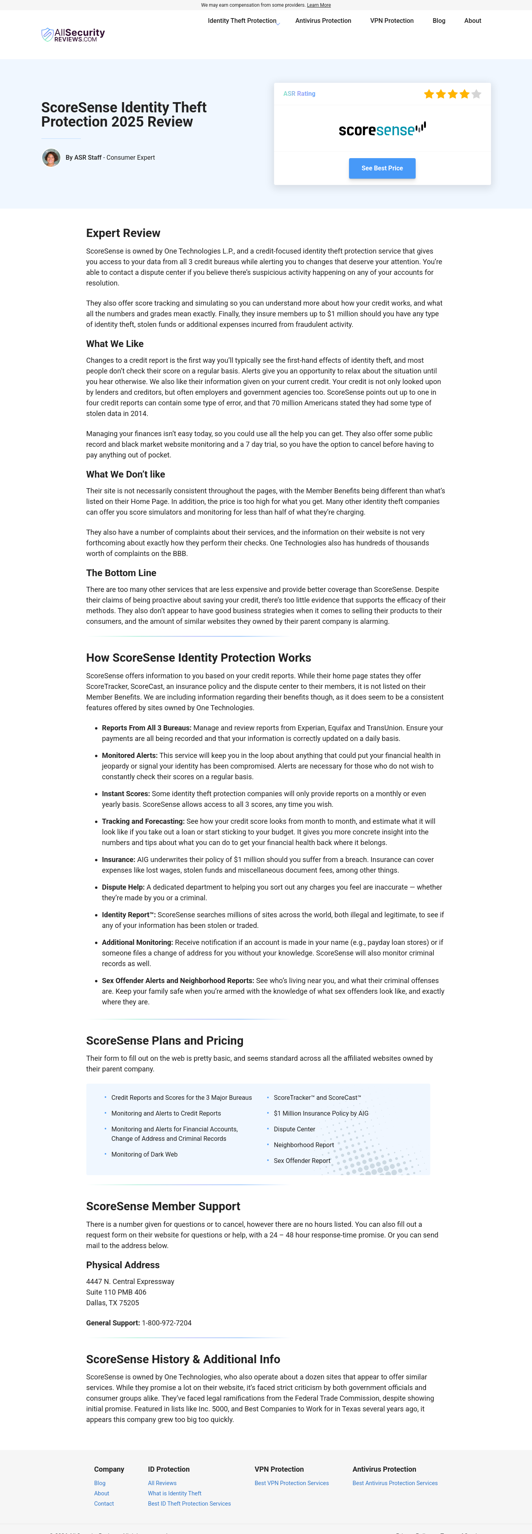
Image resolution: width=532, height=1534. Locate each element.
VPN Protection (392, 27)
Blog (439, 27)
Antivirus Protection (323, 27)
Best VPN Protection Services (292, 1469)
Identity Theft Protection (242, 27)
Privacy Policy (413, 1522)
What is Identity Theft (175, 1479)
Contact (104, 1489)
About (473, 27)
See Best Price (382, 154)
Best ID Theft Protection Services (189, 1489)
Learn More (319, 5)
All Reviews (162, 1469)
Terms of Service (462, 1522)
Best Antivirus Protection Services (395, 1469)
